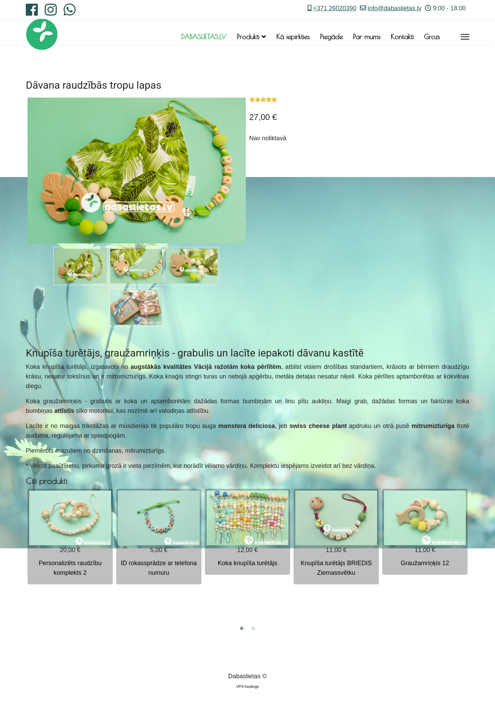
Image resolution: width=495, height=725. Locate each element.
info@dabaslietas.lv (394, 8)
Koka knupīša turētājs (247, 563)
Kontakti (402, 37)
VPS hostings (247, 686)
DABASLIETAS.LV (204, 37)
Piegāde (331, 37)
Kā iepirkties (293, 37)
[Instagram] (51, 12)
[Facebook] (32, 12)
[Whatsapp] (70, 12)
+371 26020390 (334, 8)
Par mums (367, 37)
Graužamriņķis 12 (424, 563)
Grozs (432, 37)
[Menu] (465, 37)
